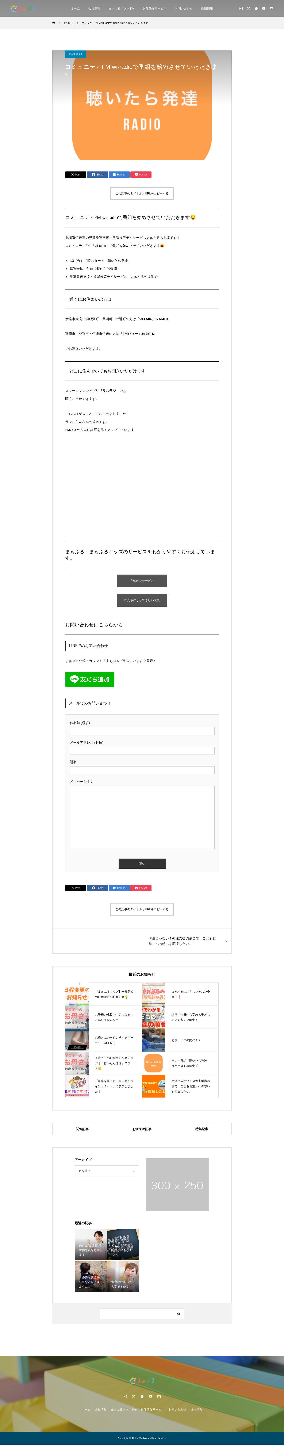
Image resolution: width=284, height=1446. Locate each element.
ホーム (75, 8)
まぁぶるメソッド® (121, 8)
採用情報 (207, 8)
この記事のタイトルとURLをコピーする (142, 193)
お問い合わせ (184, 8)
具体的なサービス (154, 8)
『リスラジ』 (109, 391)
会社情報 (94, 8)
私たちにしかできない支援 (142, 600)
